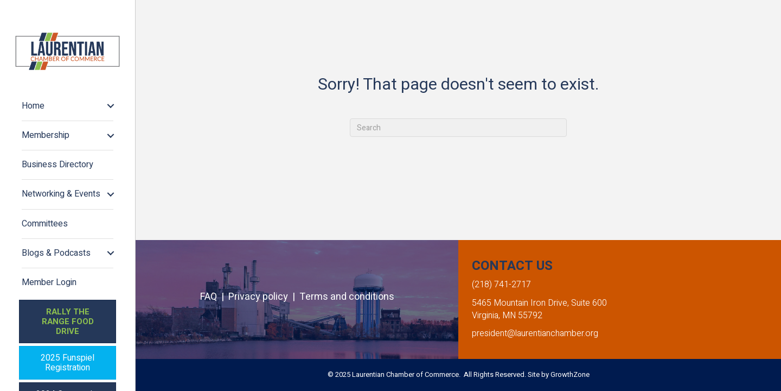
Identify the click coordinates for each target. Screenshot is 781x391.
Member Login (49, 282)
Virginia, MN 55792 (507, 315)
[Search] (458, 127)
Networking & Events (61, 193)
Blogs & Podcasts (56, 253)
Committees (45, 223)
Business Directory (57, 164)
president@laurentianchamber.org (535, 333)
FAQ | (214, 296)
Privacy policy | (263, 296)
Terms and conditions (346, 296)
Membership (45, 135)
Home (33, 105)
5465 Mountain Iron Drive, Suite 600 (539, 303)
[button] (67, 321)
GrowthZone (570, 374)
